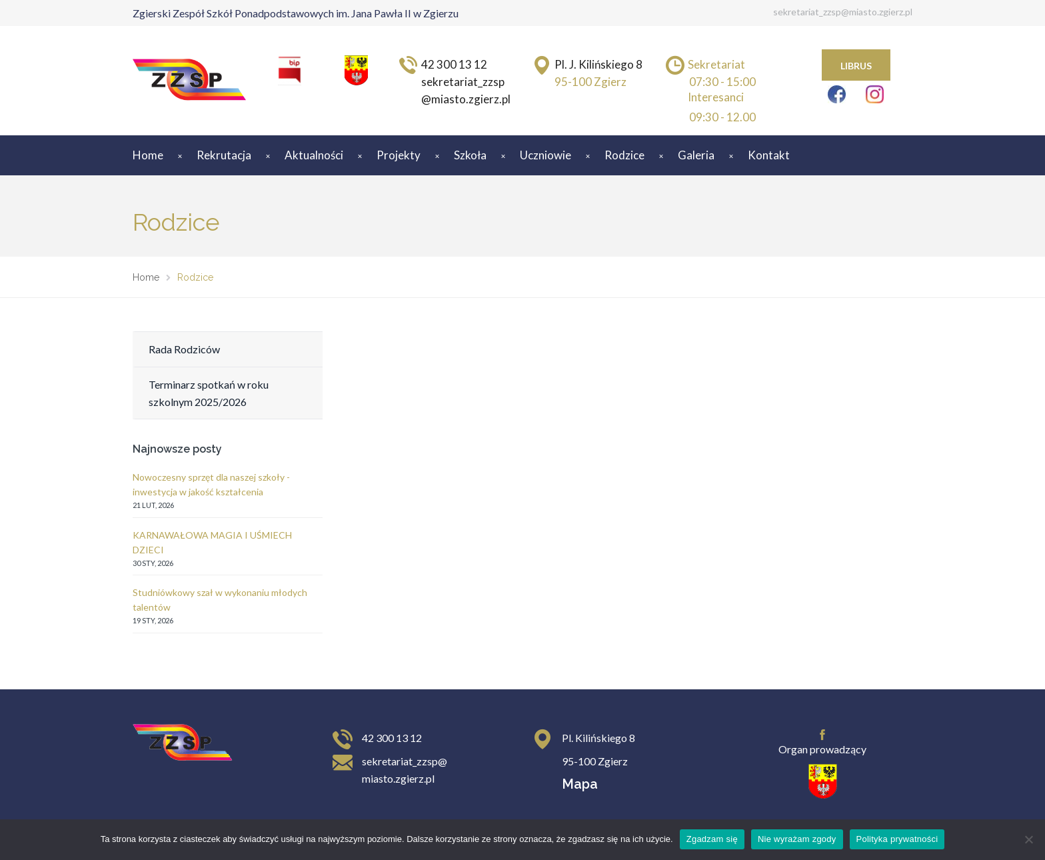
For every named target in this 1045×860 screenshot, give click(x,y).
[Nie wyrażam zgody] (1028, 839)
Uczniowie (545, 155)
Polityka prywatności (897, 839)
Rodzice (624, 155)
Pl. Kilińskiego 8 (598, 737)
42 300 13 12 (392, 737)
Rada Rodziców (184, 349)
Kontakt (769, 155)
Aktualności (314, 155)
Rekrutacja (224, 155)
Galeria (696, 155)
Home (148, 155)
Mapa (580, 784)
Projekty (399, 155)
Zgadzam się (712, 839)
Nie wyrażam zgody (797, 839)
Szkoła (470, 155)
